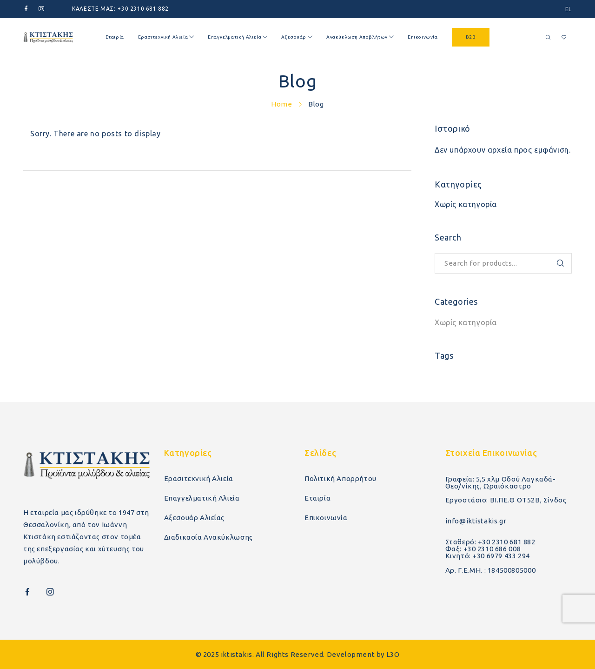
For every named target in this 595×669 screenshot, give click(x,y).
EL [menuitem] (568, 9)
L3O (393, 654)
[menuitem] (568, 9)
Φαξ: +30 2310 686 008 (483, 549)
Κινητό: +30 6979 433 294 (487, 556)
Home (281, 104)
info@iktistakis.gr (476, 521)
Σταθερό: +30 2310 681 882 (490, 542)
